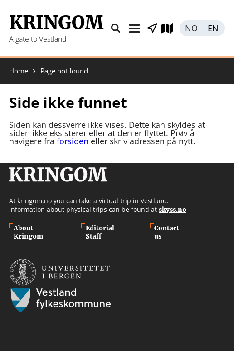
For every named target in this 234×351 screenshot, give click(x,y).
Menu (134, 28)
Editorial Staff (100, 232)
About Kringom (28, 232)
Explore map (170, 28)
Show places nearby (152, 28)
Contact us (166, 232)
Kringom (56, 22)
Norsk (191, 28)
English (213, 28)
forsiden (72, 141)
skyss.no (172, 209)
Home (18, 71)
